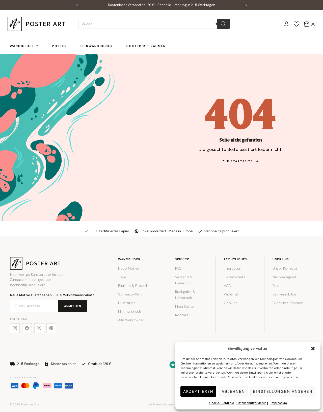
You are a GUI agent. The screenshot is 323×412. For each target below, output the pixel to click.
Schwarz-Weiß (130, 294)
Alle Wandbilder (131, 320)
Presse (278, 285)
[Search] (223, 24)
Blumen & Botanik (133, 285)
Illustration (127, 303)
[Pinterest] (51, 328)
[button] (312, 348)
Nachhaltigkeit (284, 277)
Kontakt (181, 315)
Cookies (230, 303)
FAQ (178, 268)
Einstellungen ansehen (283, 391)
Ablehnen (233, 391)
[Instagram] (15, 328)
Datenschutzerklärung (252, 403)
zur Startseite (240, 161)
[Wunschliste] (296, 24)
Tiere (122, 277)
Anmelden (72, 306)
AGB (227, 285)
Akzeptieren (198, 391)
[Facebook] (27, 328)
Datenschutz (234, 277)
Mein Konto (184, 306)
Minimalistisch (129, 311)
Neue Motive (128, 268)
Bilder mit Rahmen (288, 303)
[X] (39, 328)
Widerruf (231, 294)
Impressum (279, 403)
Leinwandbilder (285, 294)
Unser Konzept (285, 268)
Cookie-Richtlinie (221, 403)
